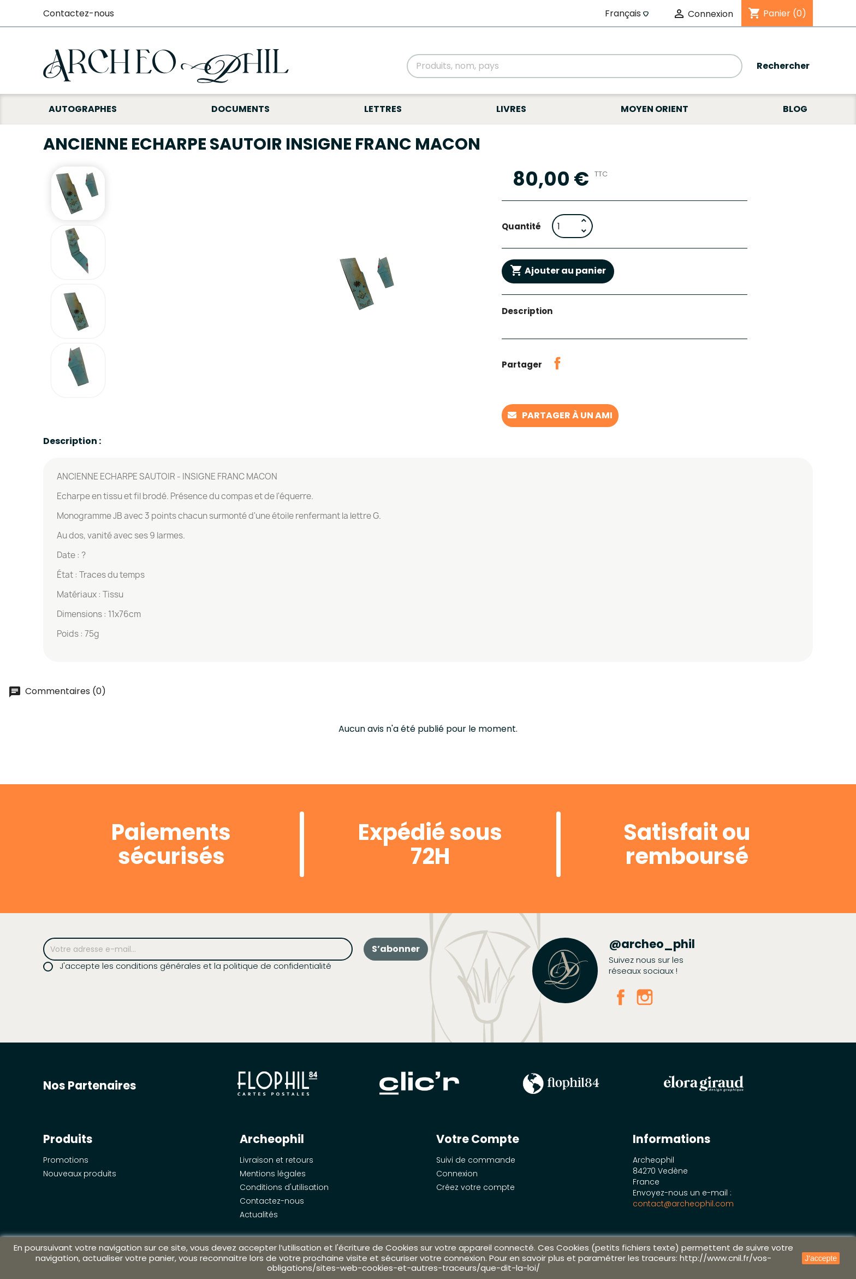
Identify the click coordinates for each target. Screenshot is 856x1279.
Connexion (457, 1173)
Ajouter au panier (558, 271)
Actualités (259, 1214)
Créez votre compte (475, 1187)
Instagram (645, 997)
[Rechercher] (574, 66)
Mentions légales (273, 1173)
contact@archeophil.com (683, 1203)
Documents (240, 109)
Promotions (65, 1159)
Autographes (83, 109)
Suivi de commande (475, 1159)
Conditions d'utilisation (284, 1187)
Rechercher (783, 66)
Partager (557, 363)
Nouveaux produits (79, 1173)
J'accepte (821, 1258)
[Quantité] (565, 226)
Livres (511, 109)
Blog (795, 109)
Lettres (383, 109)
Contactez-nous (78, 13)
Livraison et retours (276, 1159)
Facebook (621, 997)
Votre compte (477, 1139)
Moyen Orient (654, 109)
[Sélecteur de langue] (628, 13)
